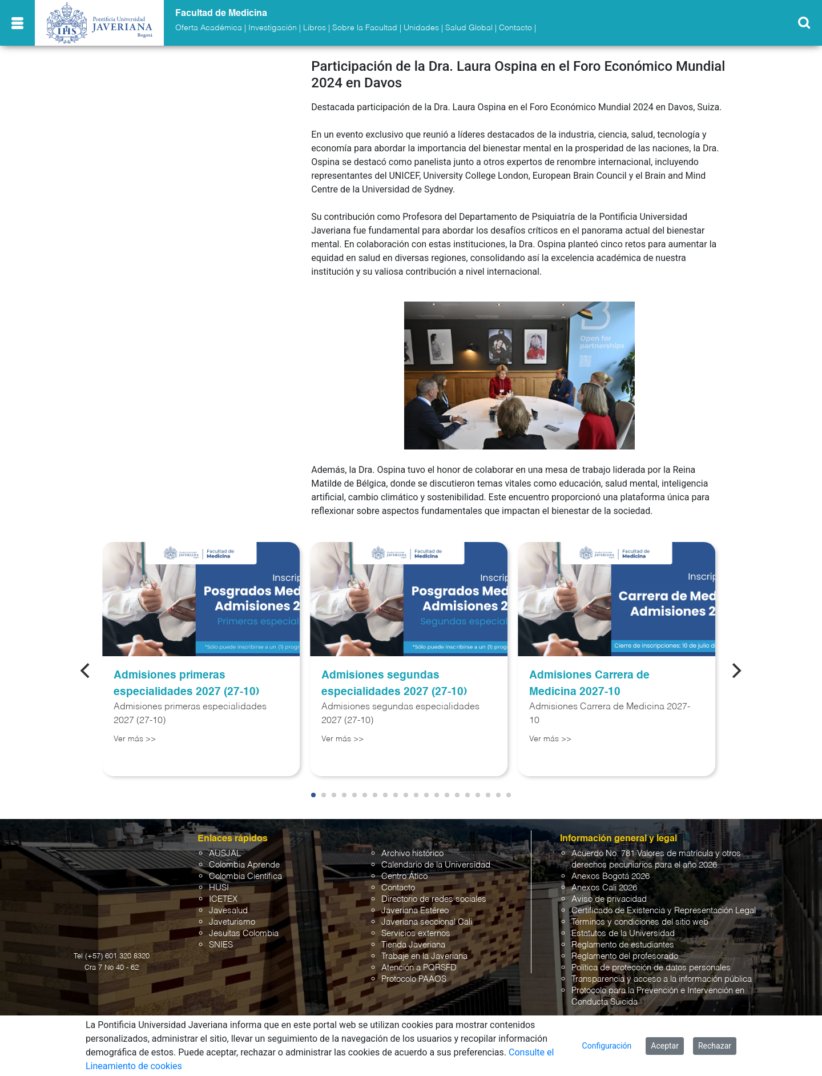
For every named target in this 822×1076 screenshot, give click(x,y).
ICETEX (223, 899)
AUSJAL (225, 853)
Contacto (515, 28)
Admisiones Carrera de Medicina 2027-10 (589, 683)
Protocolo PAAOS (413, 979)
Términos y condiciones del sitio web (639, 922)
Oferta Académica (208, 28)
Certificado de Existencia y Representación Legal (663, 910)
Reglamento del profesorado (624, 956)
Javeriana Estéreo (415, 910)
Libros (314, 28)
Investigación (272, 28)
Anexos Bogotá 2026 (610, 876)
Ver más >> (135, 739)
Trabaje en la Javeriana (424, 956)
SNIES (221, 945)
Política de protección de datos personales (651, 967)
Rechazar (714, 1045)
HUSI (219, 888)
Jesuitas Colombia (244, 933)
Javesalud (228, 910)
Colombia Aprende (244, 865)
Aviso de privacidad (609, 899)
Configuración (607, 1045)
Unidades (421, 28)
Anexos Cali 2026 (604, 888)
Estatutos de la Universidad (623, 933)
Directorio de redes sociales (433, 899)
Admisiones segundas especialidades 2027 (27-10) (394, 683)
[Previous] (86, 670)
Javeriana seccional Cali (426, 922)
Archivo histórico (412, 853)
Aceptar (665, 1045)
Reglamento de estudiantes (622, 945)
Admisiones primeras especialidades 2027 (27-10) (186, 683)
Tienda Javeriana (413, 945)
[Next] (735, 670)
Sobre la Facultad (364, 28)
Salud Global (469, 28)
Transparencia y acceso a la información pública (661, 979)
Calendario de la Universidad (435, 865)
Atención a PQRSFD (419, 967)
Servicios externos (415, 933)
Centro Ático (404, 876)
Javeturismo (232, 922)
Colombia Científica (245, 876)
